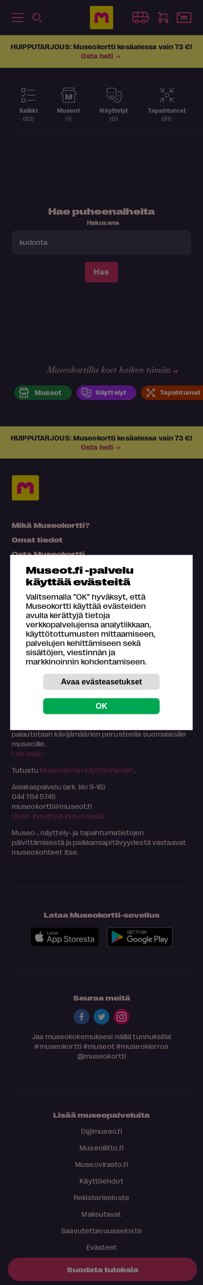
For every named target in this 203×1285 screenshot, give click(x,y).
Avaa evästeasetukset (101, 682)
